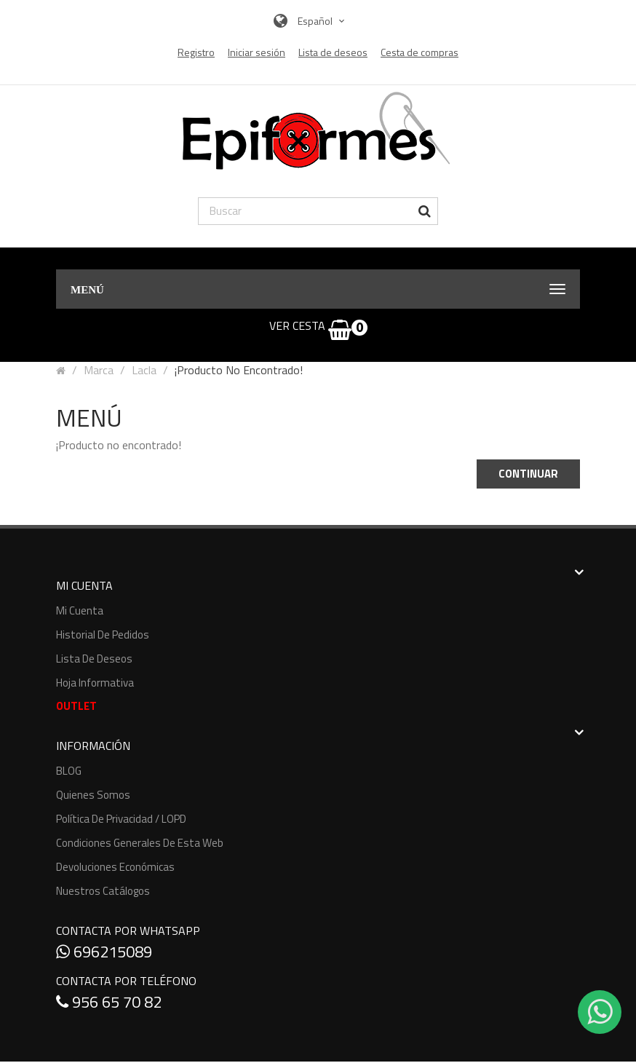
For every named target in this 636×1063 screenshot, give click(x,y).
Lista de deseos (94, 658)
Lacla (144, 370)
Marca (99, 370)
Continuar (528, 473)
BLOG (69, 770)
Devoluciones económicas (115, 866)
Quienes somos (93, 794)
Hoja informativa (95, 682)
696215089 (104, 951)
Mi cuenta (79, 610)
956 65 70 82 (109, 1001)
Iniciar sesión (256, 52)
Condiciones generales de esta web (139, 842)
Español (323, 20)
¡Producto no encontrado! (239, 370)
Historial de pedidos (102, 634)
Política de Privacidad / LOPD (121, 818)
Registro (196, 52)
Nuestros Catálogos (103, 890)
